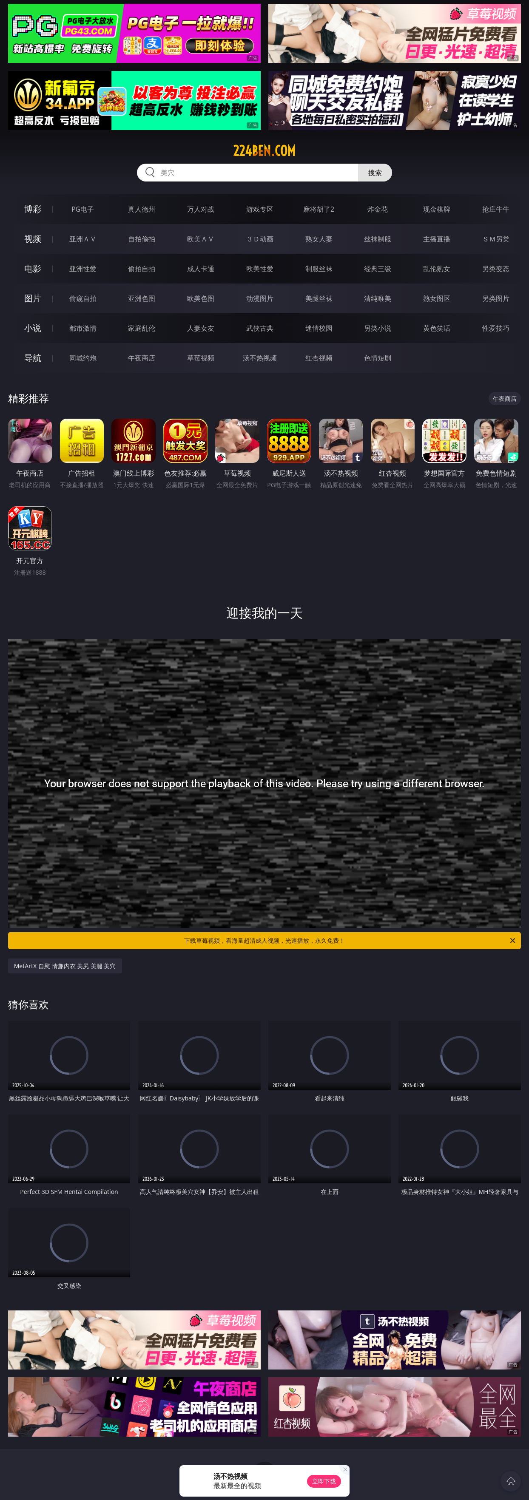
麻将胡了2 (318, 209)
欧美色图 (200, 298)
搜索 (375, 172)
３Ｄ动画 (259, 239)
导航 (32, 357)
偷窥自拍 (83, 298)
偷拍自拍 (141, 268)
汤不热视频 (260, 358)
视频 (32, 238)
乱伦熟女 (436, 268)
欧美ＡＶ (200, 239)
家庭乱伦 (141, 328)
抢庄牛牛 (495, 209)
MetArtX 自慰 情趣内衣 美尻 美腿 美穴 (65, 966)
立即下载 (324, 1481)
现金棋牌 (436, 209)
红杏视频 (319, 358)
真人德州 (141, 209)
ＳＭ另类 (495, 239)
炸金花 (377, 209)
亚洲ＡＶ (83, 239)
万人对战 (200, 209)
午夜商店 (141, 358)
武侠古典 (259, 328)
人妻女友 (200, 328)
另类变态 (495, 268)
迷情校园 (319, 328)
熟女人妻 (319, 239)
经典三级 (377, 268)
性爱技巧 (495, 328)
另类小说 (377, 328)
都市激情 (83, 328)
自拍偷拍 (141, 239)
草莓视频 (200, 358)
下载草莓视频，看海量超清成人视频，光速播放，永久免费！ (350, 941)
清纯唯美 (377, 298)
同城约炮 (83, 358)
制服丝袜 (319, 268)
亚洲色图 (141, 298)
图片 (32, 298)
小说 (32, 328)
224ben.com (264, 150)
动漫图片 (259, 298)
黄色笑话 (436, 328)
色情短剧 (377, 358)
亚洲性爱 (83, 268)
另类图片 (495, 298)
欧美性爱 (259, 268)
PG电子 (82, 209)
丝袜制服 (377, 239)
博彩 (32, 209)
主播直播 (436, 239)
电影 (32, 268)
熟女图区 (436, 298)
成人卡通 (200, 268)
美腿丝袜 (319, 298)
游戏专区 (259, 209)
